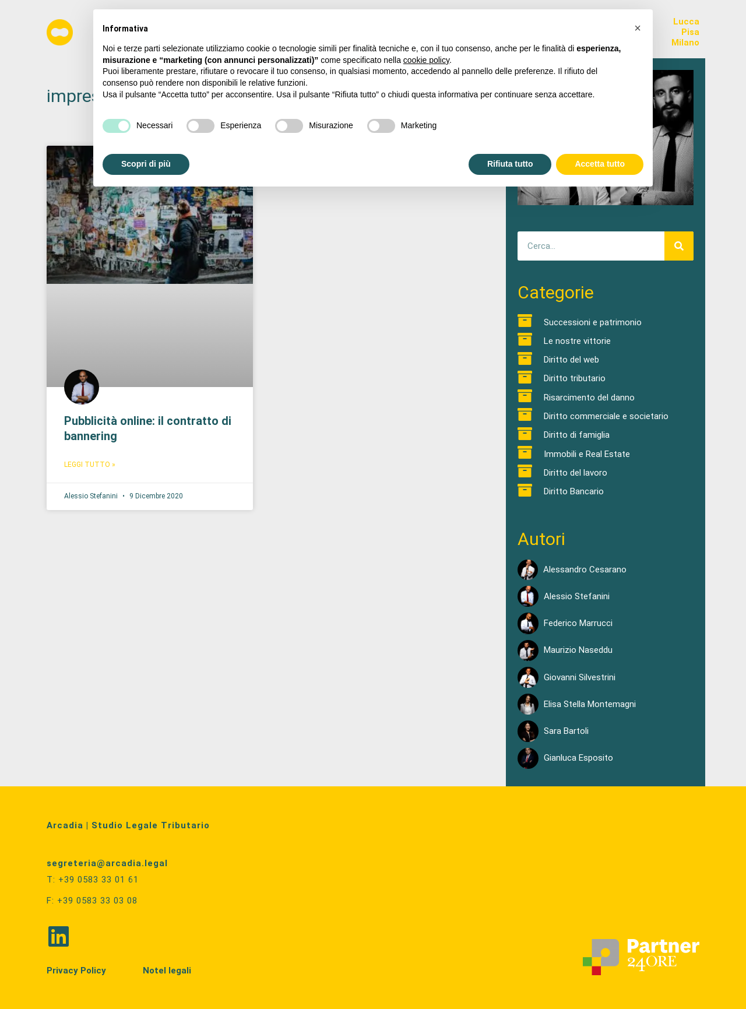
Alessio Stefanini (577, 596)
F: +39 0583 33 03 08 (92, 900)
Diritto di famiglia (577, 435)
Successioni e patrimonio (593, 322)
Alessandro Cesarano (585, 569)
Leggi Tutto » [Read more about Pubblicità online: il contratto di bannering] (89, 464)
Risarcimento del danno (589, 397)
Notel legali (167, 969)
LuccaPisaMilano (685, 32)
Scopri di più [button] (146, 163)
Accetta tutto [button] (600, 163)
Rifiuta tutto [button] (510, 163)
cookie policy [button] (426, 60)
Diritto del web (571, 359)
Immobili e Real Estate (587, 454)
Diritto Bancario (574, 491)
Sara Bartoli (566, 731)
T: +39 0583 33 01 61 (93, 879)
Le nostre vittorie (577, 341)
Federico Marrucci (578, 623)
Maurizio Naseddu (578, 650)
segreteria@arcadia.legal (107, 863)
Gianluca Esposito (578, 758)
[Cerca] (679, 246)
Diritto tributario (575, 378)
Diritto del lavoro (575, 472)
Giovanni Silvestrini (579, 677)
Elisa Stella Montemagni (590, 704)
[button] (637, 28)
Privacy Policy (76, 969)
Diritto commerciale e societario (606, 416)
